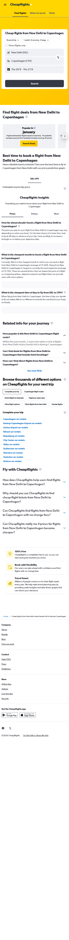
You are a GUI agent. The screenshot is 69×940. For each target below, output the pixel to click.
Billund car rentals (12, 431)
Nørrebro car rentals (13, 453)
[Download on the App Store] (28, 715)
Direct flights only (17, 45)
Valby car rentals (11, 444)
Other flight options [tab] (12, 404)
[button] (5, 4)
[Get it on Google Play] (10, 715)
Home (5, 616)
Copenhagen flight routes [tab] (34, 392)
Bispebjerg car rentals (14, 436)
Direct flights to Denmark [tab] (14, 398)
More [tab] (56, 214)
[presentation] (26, 116)
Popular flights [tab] (57, 404)
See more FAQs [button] (34, 371)
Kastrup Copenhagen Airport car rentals (22, 423)
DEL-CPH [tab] (34, 178)
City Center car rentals (14, 440)
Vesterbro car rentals (13, 457)
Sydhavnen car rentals (14, 448)
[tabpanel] (34, 268)
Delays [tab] (34, 214)
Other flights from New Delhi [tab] (36, 404)
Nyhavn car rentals (12, 461)
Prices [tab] (12, 214)
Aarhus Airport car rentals (15, 427)
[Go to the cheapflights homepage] (21, 4)
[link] (29, 143)
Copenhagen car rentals (14, 419)
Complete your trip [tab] (12, 392)
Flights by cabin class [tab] (37, 398)
